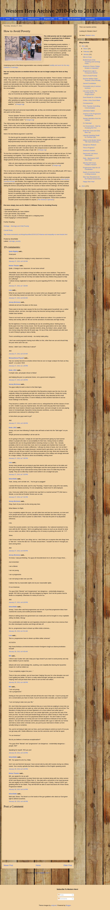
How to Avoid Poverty (17, 31)
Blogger (68, 905)
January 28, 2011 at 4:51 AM (18, 631)
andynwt (54, 905)
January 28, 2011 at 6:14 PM (18, 789)
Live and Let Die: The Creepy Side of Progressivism (90, 92)
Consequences (88, 103)
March (85, 49)
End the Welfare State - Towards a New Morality (91, 79)
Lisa (10, 290)
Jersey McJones (14, 302)
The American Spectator (46, 199)
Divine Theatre (14, 265)
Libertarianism (90, 19)
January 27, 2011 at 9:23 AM (18, 354)
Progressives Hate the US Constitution (91, 168)
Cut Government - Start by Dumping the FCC (91, 127)
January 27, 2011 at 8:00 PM (18, 551)
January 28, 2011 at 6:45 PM (18, 801)
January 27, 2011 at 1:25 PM (18, 366)
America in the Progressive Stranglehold (92, 114)
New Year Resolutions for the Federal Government (92, 178)
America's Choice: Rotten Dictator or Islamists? (91, 67)
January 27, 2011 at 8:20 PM (18, 602)
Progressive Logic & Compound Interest (90, 72)
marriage (12, 241)
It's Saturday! (87, 123)
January (86, 54)
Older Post (67, 865)
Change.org (20, 104)
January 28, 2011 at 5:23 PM (18, 753)
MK (10, 656)
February (86, 51)
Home (8, 19)
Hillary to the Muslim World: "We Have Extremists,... (92, 141)
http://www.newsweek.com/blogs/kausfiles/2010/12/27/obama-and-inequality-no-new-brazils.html (35, 234)
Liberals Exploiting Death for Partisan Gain (91, 136)
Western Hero (90, 35)
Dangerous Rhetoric (89, 145)
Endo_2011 (13, 370)
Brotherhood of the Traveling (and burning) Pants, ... (91, 61)
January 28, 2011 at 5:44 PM (18, 769)
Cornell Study (8, 230)
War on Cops (87, 57)
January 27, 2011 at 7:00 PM (18, 458)
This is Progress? (88, 148)
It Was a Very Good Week (91, 100)
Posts (61, 895)
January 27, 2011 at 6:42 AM (18, 261)
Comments (62, 899)
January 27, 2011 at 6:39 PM (18, 423)
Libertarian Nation (89, 111)
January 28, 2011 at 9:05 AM (18, 651)
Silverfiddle (13, 479)
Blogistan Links (49, 19)
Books (61, 19)
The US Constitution (74, 19)
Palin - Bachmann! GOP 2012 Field (91, 159)
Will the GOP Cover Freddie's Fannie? (90, 164)
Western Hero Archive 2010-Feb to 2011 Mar (55, 11)
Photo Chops (18, 19)
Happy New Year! (88, 181)
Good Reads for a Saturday (92, 97)
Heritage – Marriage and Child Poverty (16, 226)
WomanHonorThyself (16, 358)
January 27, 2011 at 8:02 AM (18, 298)
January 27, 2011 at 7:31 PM (18, 497)
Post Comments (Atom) (42, 873)
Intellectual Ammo (33, 19)
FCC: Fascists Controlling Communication (91, 107)
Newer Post (8, 865)
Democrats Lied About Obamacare (90, 154)
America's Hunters (89, 150)
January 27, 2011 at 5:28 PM (18, 380)
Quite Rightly (13, 251)
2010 (83, 186)
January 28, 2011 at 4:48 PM (18, 682)
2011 (83, 46)
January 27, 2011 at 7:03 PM (18, 474)
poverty (18, 241)
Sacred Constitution (89, 83)
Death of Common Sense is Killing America (91, 173)
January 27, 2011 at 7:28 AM (18, 286)
